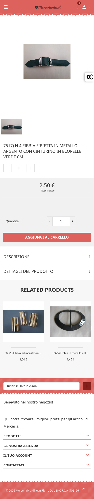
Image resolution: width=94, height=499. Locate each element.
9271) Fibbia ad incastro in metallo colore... (32, 353)
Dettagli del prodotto (28, 271)
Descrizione (16, 256)
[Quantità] (61, 221)
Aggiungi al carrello (47, 237)
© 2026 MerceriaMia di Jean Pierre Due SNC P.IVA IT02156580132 (47, 490)
